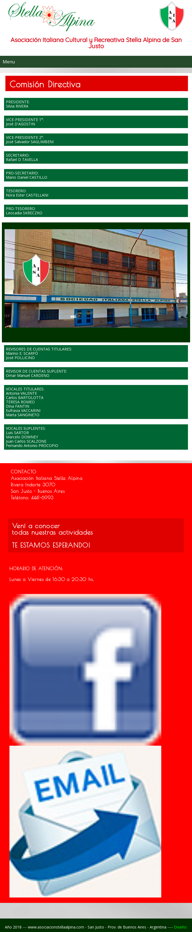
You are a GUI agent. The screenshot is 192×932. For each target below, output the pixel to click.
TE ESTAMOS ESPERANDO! (51, 545)
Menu (9, 62)
